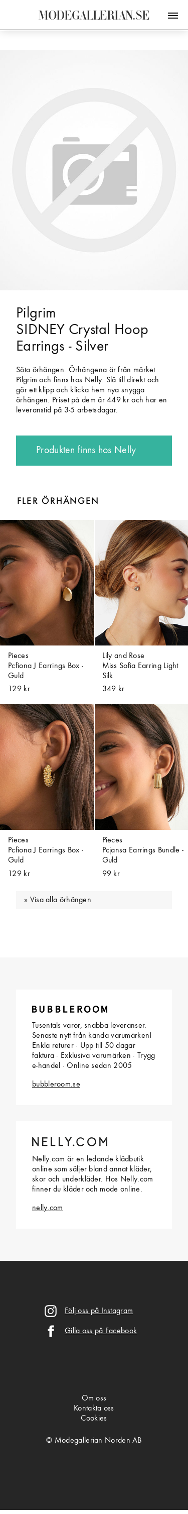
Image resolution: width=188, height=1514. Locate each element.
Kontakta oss (94, 1408)
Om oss (94, 1398)
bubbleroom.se (56, 1084)
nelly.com (47, 1208)
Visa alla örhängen (60, 900)
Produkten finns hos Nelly (86, 451)
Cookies (94, 1419)
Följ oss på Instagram (99, 1311)
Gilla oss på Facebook (101, 1331)
